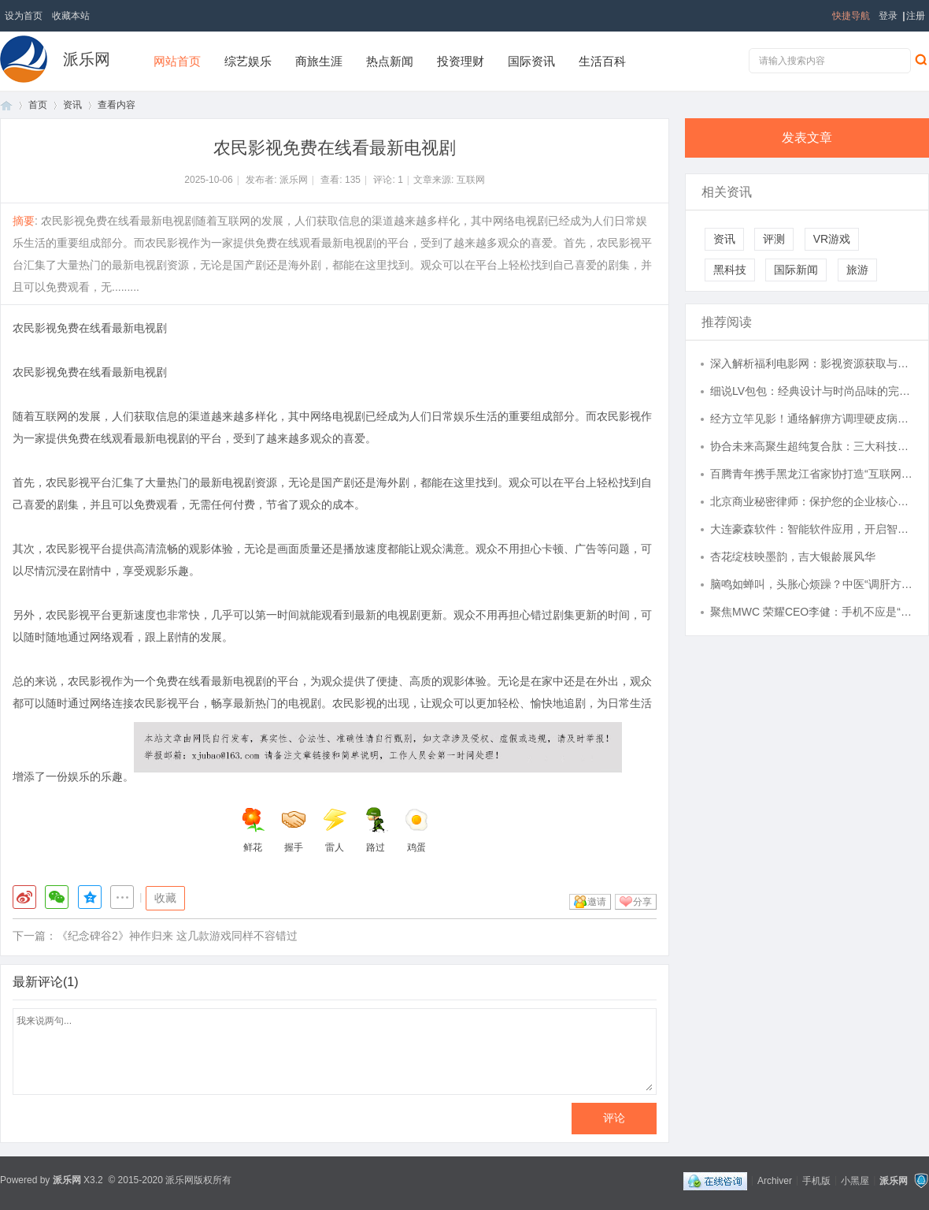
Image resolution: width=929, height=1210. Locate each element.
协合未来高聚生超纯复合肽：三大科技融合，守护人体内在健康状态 (811, 446)
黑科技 (729, 269)
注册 (915, 15)
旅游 (857, 269)
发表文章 (807, 137)
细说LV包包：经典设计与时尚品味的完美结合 (811, 391)
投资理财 (460, 61)
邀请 (596, 901)
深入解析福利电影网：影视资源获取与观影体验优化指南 (811, 363)
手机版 (816, 1180)
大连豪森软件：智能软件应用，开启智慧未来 (811, 529)
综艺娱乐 (248, 61)
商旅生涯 (318, 61)
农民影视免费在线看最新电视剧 (90, 328)
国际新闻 (796, 269)
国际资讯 (531, 61)
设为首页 (24, 15)
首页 (6, 105)
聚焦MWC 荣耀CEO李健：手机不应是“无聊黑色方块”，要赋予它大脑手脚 (811, 611)
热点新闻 (389, 61)
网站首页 (177, 61)
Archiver (774, 1180)
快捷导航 (851, 15)
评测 (774, 239)
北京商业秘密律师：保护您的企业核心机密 (811, 501)
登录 (888, 15)
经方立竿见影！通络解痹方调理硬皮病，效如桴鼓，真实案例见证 (811, 418)
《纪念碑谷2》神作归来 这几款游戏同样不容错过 (177, 935)
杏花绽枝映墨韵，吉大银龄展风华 (792, 556)
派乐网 (86, 59)
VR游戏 (831, 239)
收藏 (165, 898)
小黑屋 (855, 1180)
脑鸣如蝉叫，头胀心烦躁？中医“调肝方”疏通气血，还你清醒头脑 (811, 584)
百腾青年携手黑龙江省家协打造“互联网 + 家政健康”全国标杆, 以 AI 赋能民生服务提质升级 (811, 473)
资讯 (72, 104)
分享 (642, 901)
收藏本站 (71, 15)
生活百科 (602, 61)
